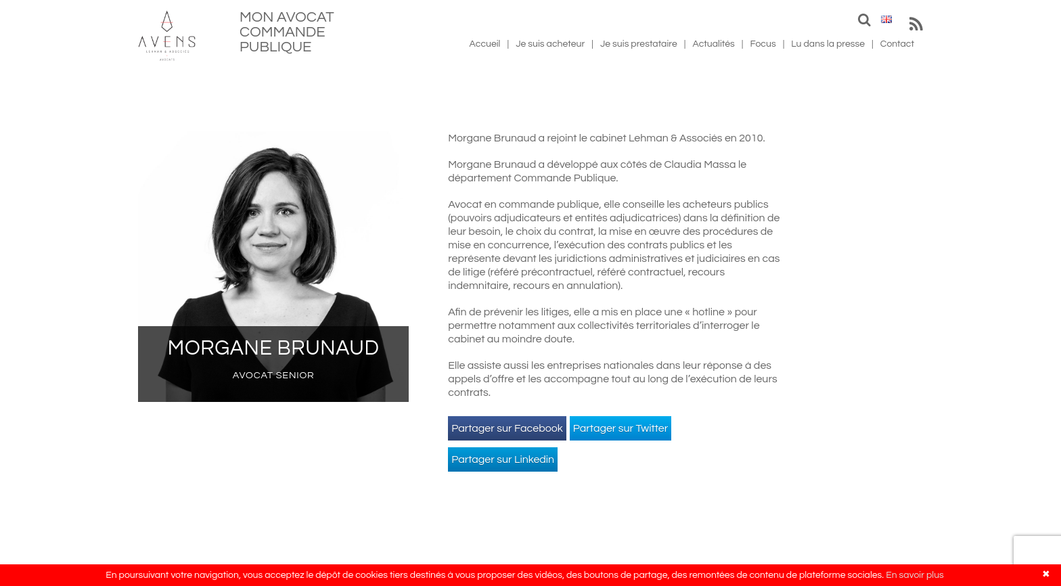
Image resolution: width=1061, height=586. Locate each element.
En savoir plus (915, 575)
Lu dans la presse (828, 44)
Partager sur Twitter (621, 428)
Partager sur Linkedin (502, 459)
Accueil (485, 44)
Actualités (713, 44)
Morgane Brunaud (274, 348)
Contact (897, 44)
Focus (763, 44)
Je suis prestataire (638, 44)
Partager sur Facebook (507, 428)
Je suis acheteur (550, 44)
